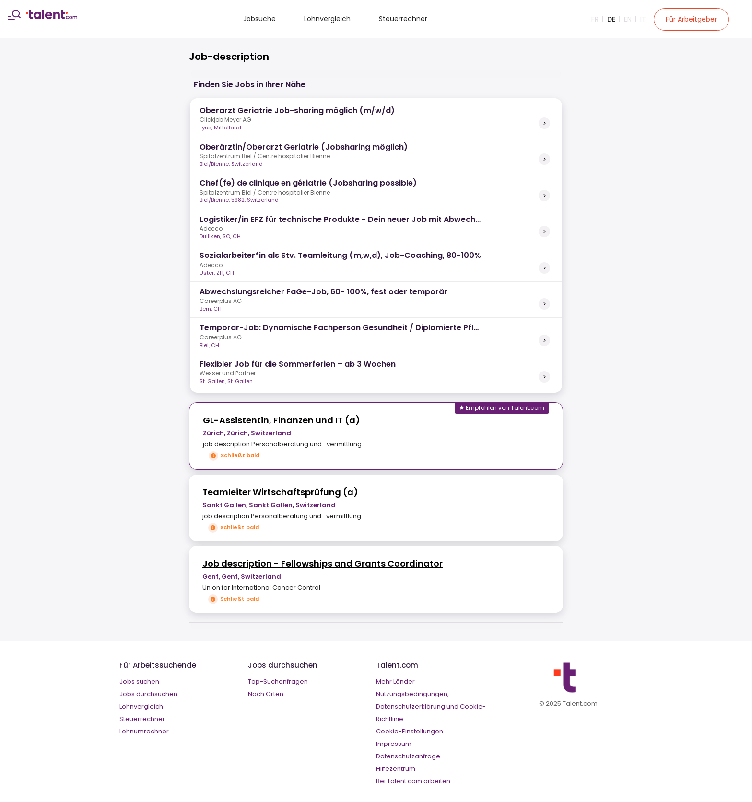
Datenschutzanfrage (408, 756)
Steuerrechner (403, 18)
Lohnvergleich (327, 18)
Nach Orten (265, 693)
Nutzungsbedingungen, (412, 693)
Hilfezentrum (395, 768)
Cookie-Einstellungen (409, 731)
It (643, 19)
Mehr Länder (395, 681)
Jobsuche (259, 18)
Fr (595, 19)
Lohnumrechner (144, 731)
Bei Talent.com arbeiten (413, 781)
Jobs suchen (139, 681)
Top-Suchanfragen (278, 681)
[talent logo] (51, 17)
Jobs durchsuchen (148, 693)
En (628, 19)
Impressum (393, 743)
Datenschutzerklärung (410, 706)
